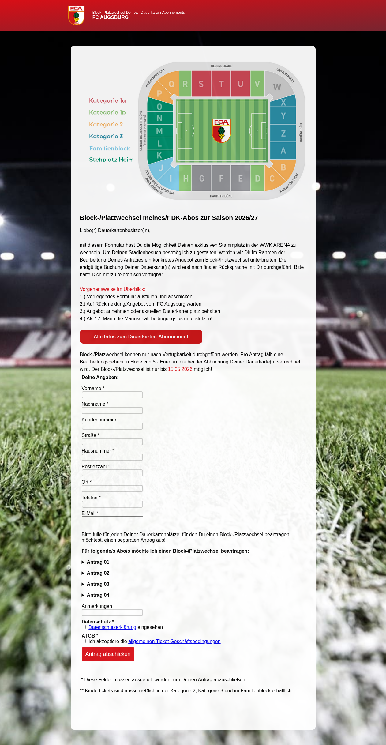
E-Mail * (90, 513)
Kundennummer (99, 419)
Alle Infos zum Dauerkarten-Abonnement (141, 336)
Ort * (87, 482)
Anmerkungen (97, 606)
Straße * (91, 435)
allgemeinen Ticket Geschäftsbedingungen (174, 641)
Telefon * (91, 497)
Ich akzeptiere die (151, 641)
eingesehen (122, 627)
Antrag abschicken (108, 654)
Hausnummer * (98, 450)
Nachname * (95, 404)
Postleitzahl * (96, 466)
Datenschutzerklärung (112, 627)
